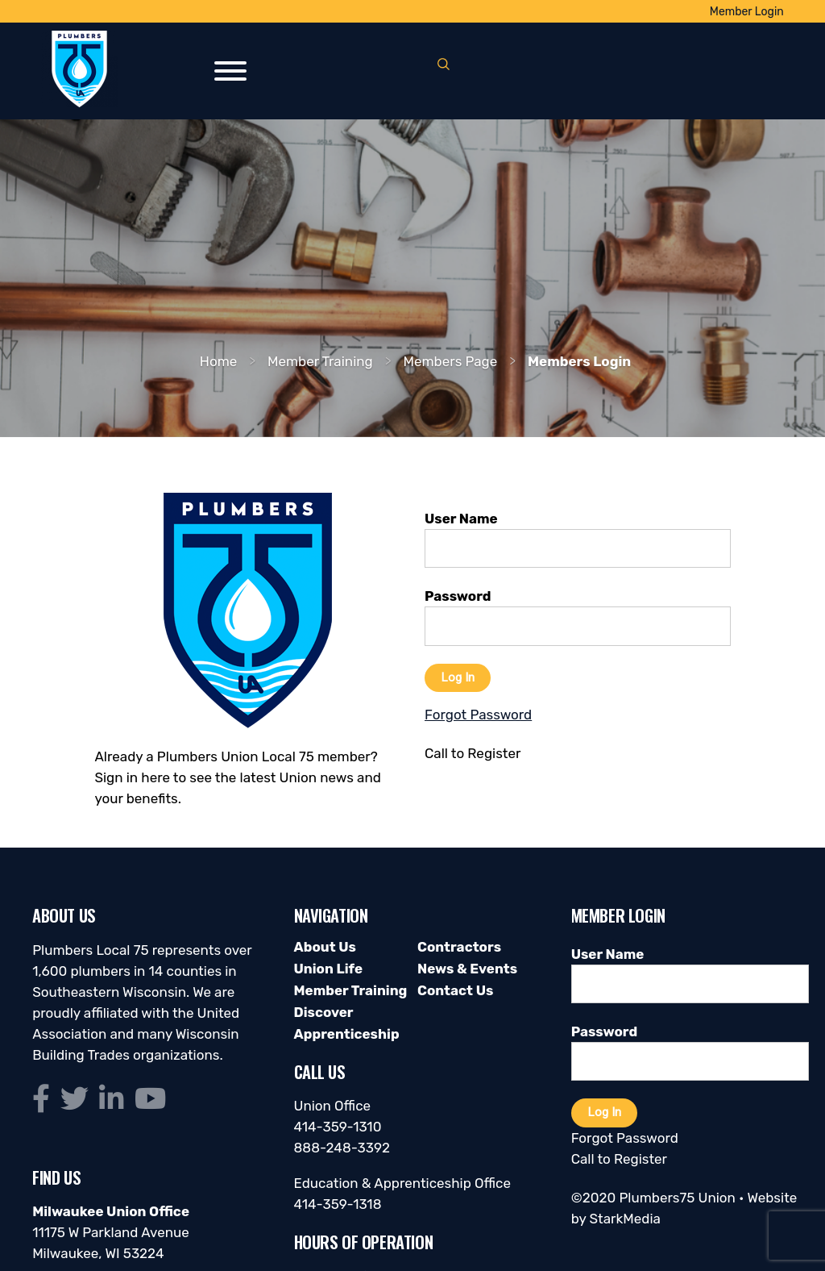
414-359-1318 (338, 1204)
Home (219, 361)
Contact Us (455, 990)
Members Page (450, 361)
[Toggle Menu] (230, 71)
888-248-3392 (342, 1148)
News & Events (467, 969)
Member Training (320, 361)
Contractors (459, 947)
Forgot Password (624, 1138)
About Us (325, 947)
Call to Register (619, 1159)
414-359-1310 (338, 1127)
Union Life (328, 969)
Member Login (747, 12)
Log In (458, 677)
